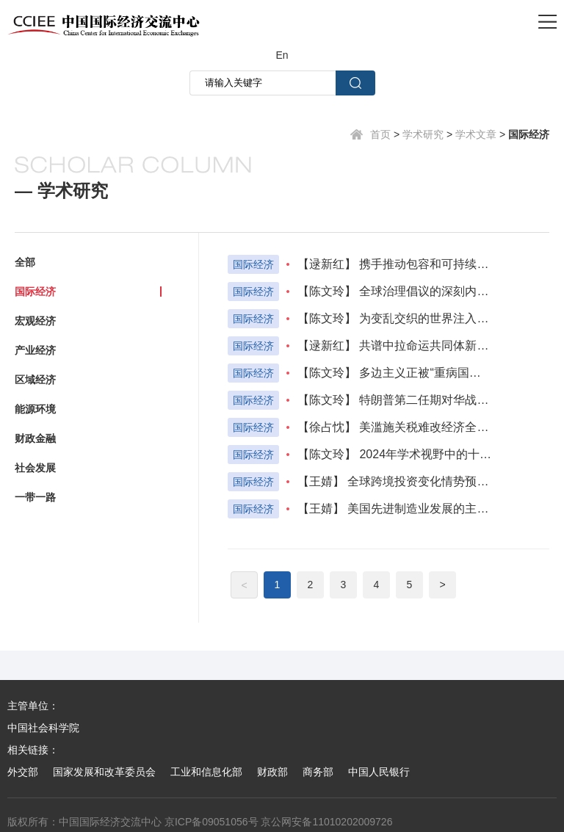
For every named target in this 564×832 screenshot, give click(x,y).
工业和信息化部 (206, 772)
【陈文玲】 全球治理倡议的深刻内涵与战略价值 (394, 291)
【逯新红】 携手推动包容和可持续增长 (394, 264)
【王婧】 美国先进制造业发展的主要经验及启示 (394, 508)
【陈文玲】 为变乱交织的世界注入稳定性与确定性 (394, 318)
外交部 (22, 772)
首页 (380, 134)
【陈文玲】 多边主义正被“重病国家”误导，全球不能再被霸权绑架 (394, 372)
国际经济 (528, 134)
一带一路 (35, 497)
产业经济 (35, 350)
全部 (25, 262)
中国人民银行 (379, 772)
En (281, 55)
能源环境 (35, 409)
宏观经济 (35, 321)
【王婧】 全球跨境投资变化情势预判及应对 (394, 481)
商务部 (318, 772)
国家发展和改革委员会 (104, 772)
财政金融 (35, 438)
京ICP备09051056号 (211, 822)
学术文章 (475, 134)
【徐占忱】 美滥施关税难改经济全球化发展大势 (394, 427)
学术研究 (423, 134)
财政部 (272, 772)
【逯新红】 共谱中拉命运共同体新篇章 (394, 345)
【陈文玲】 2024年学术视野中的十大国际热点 (394, 454)
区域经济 (35, 380)
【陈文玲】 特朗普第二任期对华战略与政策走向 (394, 400)
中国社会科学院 (43, 728)
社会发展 (35, 468)
